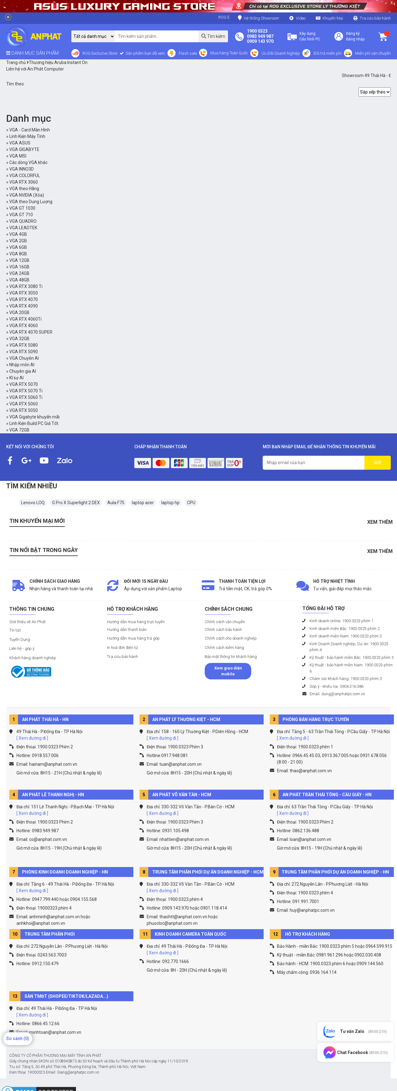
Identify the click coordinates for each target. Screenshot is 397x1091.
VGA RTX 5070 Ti (25, 390)
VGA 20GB (19, 312)
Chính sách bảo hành (223, 629)
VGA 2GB (18, 240)
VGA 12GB (19, 260)
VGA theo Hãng (24, 188)
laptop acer (143, 502)
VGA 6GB (18, 247)
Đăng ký (353, 33)
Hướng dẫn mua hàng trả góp (133, 638)
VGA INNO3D (21, 169)
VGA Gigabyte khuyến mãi (34, 416)
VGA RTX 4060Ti (25, 319)
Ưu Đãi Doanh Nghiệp (280, 53)
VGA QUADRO (23, 221)
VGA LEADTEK (23, 227)
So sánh (17, 1038)
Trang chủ (16, 62)
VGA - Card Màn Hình (29, 129)
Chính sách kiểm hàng (224, 647)
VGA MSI (17, 155)
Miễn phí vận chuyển (373, 53)
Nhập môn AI (21, 364)
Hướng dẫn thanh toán (127, 629)
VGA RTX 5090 (23, 351)
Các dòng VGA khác (28, 162)
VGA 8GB (18, 253)
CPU (191, 502)
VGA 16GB (19, 266)
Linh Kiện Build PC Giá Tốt (33, 423)
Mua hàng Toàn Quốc (229, 53)
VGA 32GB (19, 338)
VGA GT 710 (21, 214)
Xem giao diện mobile (228, 671)
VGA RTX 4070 (23, 299)
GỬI (377, 462)
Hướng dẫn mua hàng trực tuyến (136, 621)
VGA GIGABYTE (24, 149)
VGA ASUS (19, 142)
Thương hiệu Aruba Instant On (57, 62)
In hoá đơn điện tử (122, 647)
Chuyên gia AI (22, 371)
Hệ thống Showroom (258, 18)
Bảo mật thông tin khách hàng (231, 656)
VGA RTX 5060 (23, 403)
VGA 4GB (18, 234)
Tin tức (15, 630)
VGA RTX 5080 (23, 345)
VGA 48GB (19, 279)
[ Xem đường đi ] (32, 738)
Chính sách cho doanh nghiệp (231, 638)
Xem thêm (380, 522)
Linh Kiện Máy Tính (27, 136)
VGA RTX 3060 (23, 182)
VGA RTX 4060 (23, 325)
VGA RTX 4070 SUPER (30, 332)
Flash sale (188, 53)
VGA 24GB (19, 273)
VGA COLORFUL (24, 175)
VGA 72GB (19, 429)
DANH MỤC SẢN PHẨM (32, 53)
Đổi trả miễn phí (327, 53)
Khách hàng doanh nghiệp (32, 657)
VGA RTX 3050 (23, 292)
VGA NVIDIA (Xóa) (26, 195)
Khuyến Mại (333, 18)
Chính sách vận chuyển (225, 621)
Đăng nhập (355, 39)
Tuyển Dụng (19, 639)
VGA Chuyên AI (24, 358)
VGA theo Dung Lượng (30, 201)
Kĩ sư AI (16, 377)
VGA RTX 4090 (23, 306)
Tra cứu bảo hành (375, 18)
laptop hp (170, 502)
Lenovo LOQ (33, 502)
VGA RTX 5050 (23, 410)
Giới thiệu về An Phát (27, 621)
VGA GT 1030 (22, 208)
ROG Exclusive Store (100, 53)
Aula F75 (115, 502)
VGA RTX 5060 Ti (25, 397)
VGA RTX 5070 (23, 384)
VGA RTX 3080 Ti (25, 286)
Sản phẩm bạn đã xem (145, 53)
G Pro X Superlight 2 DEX (76, 502)
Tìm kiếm (213, 36)
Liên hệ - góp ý (21, 648)
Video (301, 18)
